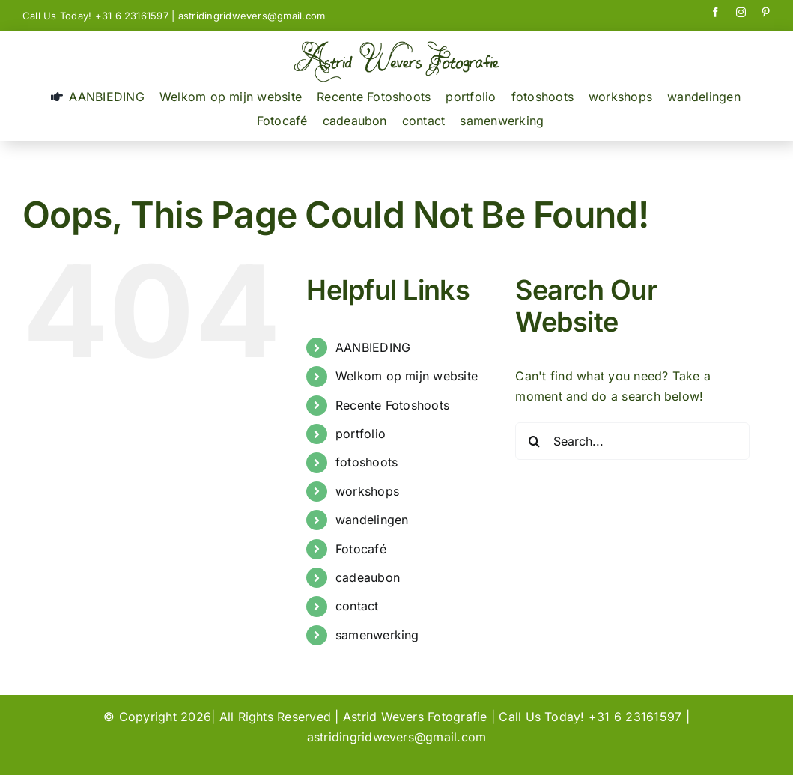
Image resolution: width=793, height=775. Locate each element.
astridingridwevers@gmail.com (252, 16)
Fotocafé (360, 548)
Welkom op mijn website (406, 375)
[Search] (534, 441)
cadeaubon (367, 577)
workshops (367, 491)
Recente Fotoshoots (392, 405)
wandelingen (372, 519)
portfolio (360, 433)
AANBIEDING (372, 347)
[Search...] (632, 441)
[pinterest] (766, 12)
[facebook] (715, 12)
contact (357, 605)
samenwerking (377, 634)
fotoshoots (366, 462)
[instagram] (741, 12)
